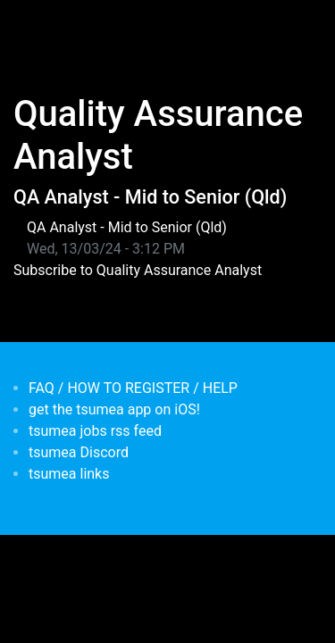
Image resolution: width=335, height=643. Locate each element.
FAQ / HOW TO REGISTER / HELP (133, 388)
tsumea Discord (79, 452)
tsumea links (69, 473)
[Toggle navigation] (39, 25)
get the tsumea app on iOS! (114, 409)
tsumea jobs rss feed (95, 430)
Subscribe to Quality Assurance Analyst (137, 270)
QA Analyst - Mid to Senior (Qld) (150, 197)
